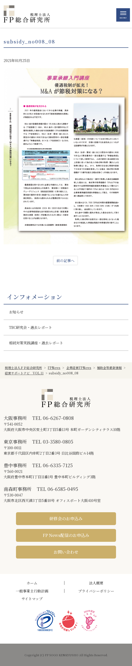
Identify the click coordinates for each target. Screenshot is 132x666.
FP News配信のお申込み (66, 535)
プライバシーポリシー (96, 590)
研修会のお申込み (66, 518)
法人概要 (96, 583)
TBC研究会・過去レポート (30, 327)
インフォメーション (34, 296)
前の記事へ (65, 260)
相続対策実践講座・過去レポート (36, 342)
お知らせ (16, 311)
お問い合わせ (66, 552)
